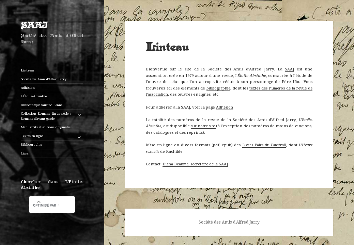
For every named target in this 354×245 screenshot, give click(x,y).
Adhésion (28, 87)
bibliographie (218, 88)
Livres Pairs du (264, 144)
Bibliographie (31, 144)
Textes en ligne (32, 136)
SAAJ (34, 25)
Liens (25, 153)
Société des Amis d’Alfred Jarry (44, 79)
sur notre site (203, 125)
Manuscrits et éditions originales (46, 127)
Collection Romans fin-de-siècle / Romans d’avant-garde (46, 116)
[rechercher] (46, 205)
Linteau (27, 70)
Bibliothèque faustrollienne (41, 105)
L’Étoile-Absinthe (34, 96)
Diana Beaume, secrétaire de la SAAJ (195, 163)
